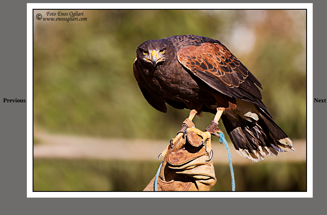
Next (320, 100)
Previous (14, 100)
